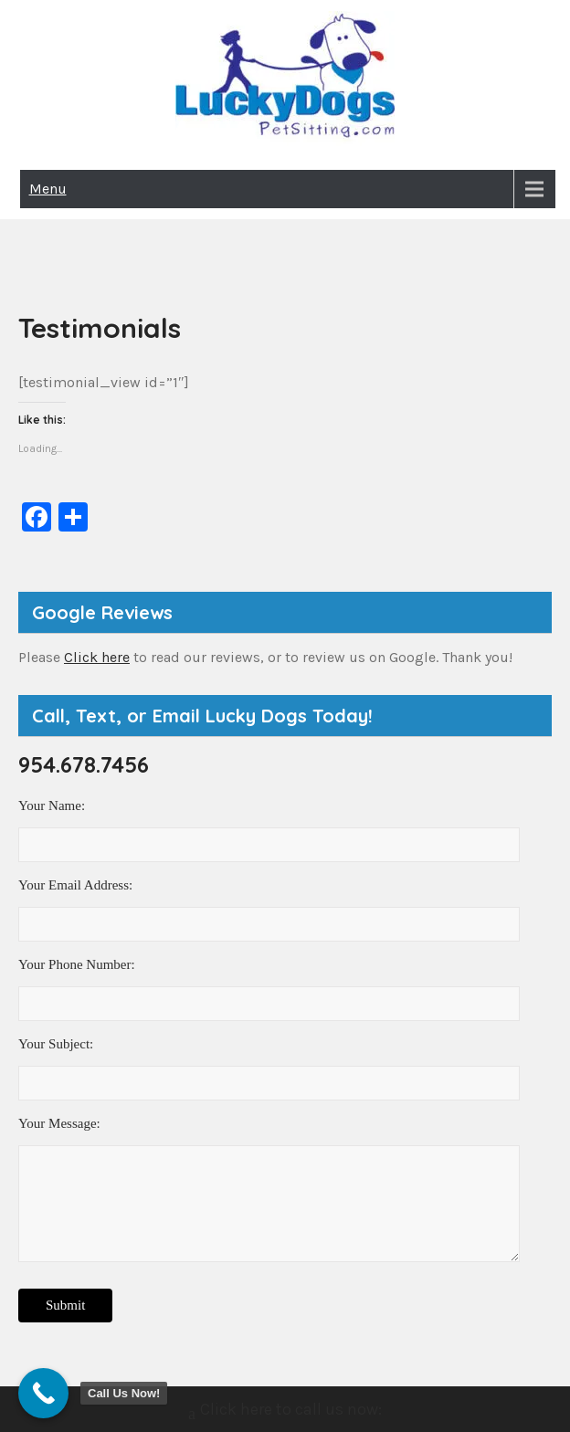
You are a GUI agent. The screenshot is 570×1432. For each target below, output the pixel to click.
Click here (97, 657)
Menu (48, 188)
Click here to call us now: (285, 1411)
